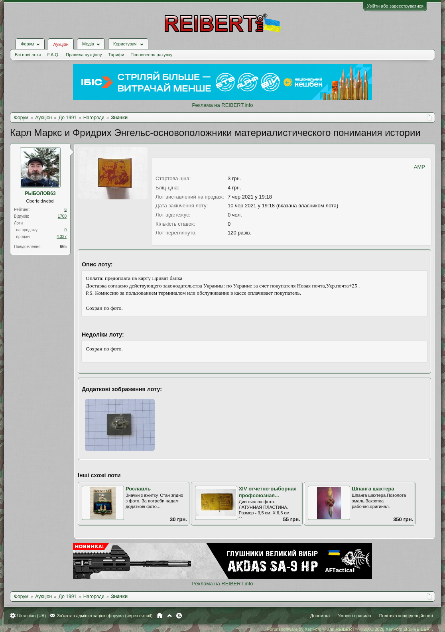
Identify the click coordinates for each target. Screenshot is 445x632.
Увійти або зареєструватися (395, 6)
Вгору (169, 615)
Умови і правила (354, 615)
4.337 (62, 236)
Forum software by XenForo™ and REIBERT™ (350, 629)
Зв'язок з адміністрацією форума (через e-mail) (105, 615)
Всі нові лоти (28, 54)
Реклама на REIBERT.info (222, 105)
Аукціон (60, 44)
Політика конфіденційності (406, 615)
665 (63, 246)
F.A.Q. (53, 54)
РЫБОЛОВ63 (40, 193)
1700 (62, 216)
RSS (179, 615)
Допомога (320, 615)
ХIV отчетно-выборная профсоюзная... (268, 492)
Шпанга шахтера (373, 489)
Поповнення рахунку (151, 54)
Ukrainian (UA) (31, 615)
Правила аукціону (84, 54)
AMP (419, 167)
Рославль (138, 489)
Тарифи (116, 54)
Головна (160, 615)
